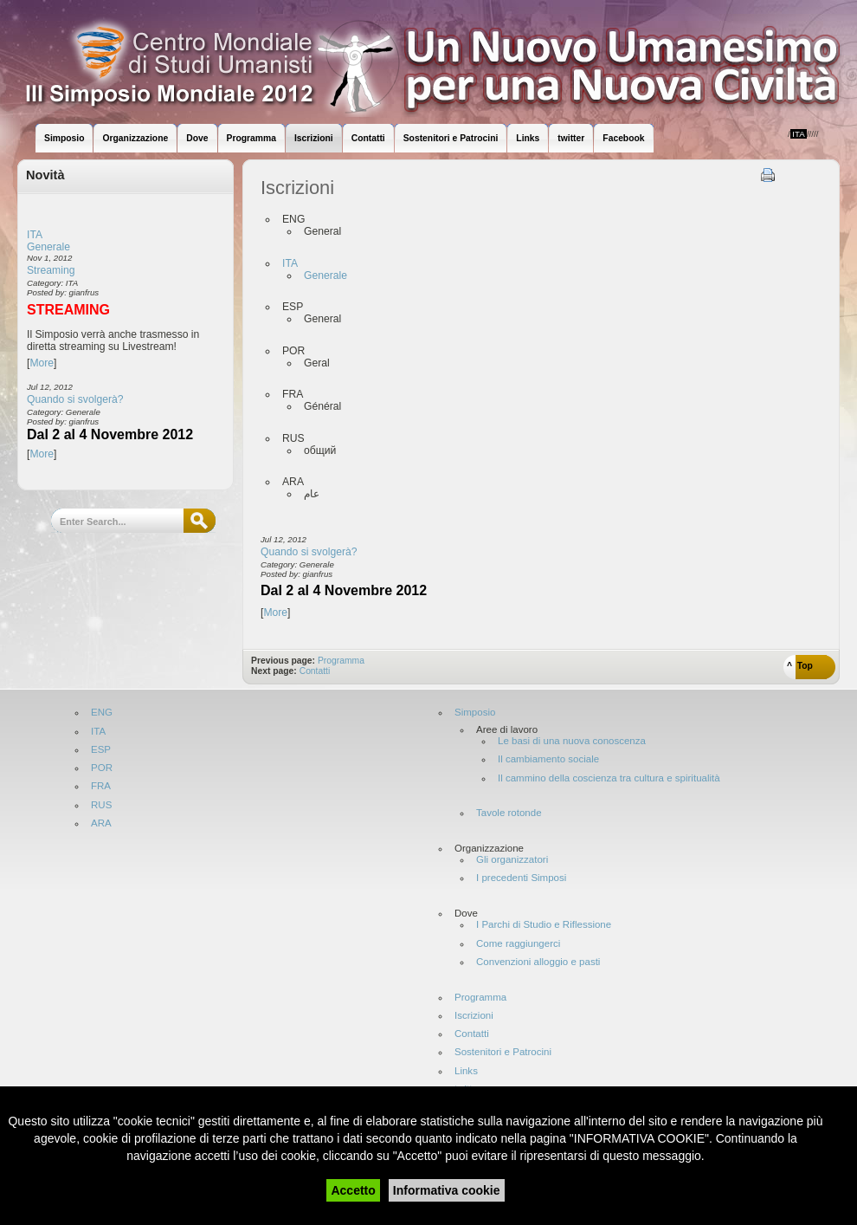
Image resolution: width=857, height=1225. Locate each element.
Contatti (315, 671)
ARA (101, 823)
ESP (101, 750)
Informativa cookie (446, 1190)
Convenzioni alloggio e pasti (538, 962)
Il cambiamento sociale (548, 759)
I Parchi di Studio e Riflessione (543, 925)
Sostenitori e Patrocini (502, 1052)
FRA (101, 786)
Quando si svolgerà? (75, 399)
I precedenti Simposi (521, 878)
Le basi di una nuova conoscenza (572, 741)
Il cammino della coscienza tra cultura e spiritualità (609, 778)
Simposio (474, 712)
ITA (34, 235)
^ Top (800, 666)
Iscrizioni (473, 1016)
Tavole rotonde (509, 813)
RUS (101, 805)
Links (466, 1071)
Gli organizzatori (512, 860)
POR (102, 768)
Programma (341, 660)
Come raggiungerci (518, 944)
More (41, 363)
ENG (102, 712)
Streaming (50, 270)
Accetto (353, 1190)
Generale (48, 247)
